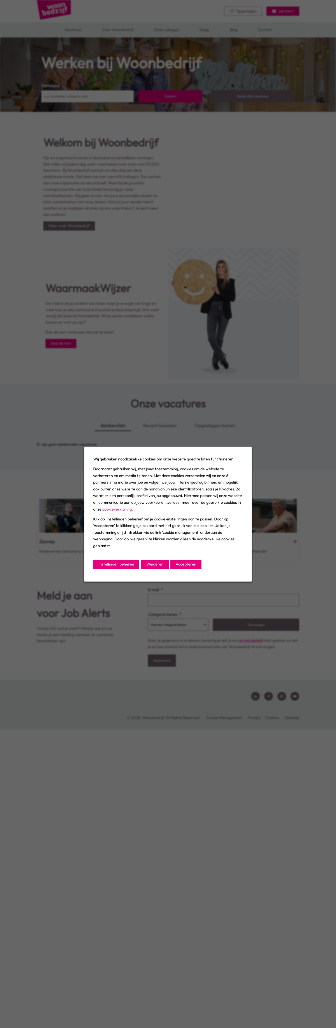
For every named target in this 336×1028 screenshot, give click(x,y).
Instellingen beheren (116, 563)
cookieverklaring (117, 508)
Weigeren (154, 563)
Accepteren (186, 563)
